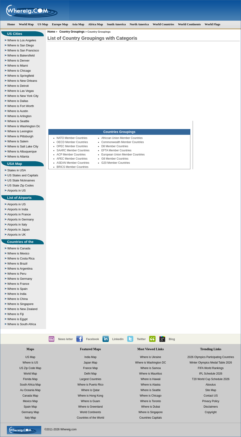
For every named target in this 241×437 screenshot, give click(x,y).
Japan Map (90, 362)
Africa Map (95, 24)
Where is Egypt (17, 319)
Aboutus (211, 384)
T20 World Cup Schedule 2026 (211, 379)
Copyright (210, 412)
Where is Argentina (20, 268)
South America (116, 24)
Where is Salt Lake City (22, 146)
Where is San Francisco (23, 50)
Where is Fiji (15, 314)
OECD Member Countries (72, 142)
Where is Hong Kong (90, 395)
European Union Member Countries (123, 154)
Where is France (18, 283)
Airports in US (16, 190)
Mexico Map (30, 401)
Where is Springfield (20, 75)
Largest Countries (90, 379)
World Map (26, 24)
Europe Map (60, 24)
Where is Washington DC (150, 362)
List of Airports (19, 198)
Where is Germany (19, 278)
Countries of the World (20, 244)
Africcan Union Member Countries (121, 138)
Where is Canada (18, 248)
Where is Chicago (19, 70)
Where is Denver (18, 60)
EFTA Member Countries (116, 150)
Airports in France (19, 214)
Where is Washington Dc (23, 126)
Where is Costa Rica (20, 258)
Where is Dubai (150, 406)
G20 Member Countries (115, 162)
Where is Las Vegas (20, 91)
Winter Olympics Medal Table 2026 (210, 362)
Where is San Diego (20, 45)
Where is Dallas (17, 101)
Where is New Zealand (22, 309)
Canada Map (30, 395)
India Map (90, 357)
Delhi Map (90, 373)
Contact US (211, 395)
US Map (43, 24)
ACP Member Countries (71, 154)
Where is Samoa (150, 368)
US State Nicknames (21, 180)
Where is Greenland (90, 406)
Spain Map (30, 406)
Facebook (92, 339)
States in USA (16, 170)
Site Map (210, 390)
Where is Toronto (150, 401)
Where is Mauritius (150, 373)
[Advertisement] (143, 77)
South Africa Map (30, 384)
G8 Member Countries (114, 158)
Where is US (30, 362)
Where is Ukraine (150, 357)
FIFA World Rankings (211, 368)
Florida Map (30, 379)
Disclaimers (211, 406)
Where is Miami (17, 65)
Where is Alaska (150, 384)
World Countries (163, 24)
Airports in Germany (20, 219)
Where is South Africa (21, 324)
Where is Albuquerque (22, 151)
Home (11, 24)
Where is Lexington (20, 131)
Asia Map (78, 24)
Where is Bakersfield (21, 55)
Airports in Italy (17, 224)
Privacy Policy (210, 401)
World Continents (189, 24)
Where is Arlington (19, 116)
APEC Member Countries (72, 158)
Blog (172, 339)
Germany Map (30, 412)
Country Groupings (72, 31)
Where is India (16, 294)
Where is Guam (90, 401)
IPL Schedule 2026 (210, 373)
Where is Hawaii (151, 379)
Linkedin (117, 339)
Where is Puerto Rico (90, 384)
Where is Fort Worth (20, 106)
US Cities (14, 34)
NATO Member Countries (72, 138)
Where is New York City (22, 96)
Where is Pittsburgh (20, 136)
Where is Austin (17, 111)
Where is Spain (17, 288)
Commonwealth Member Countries (122, 142)
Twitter (141, 339)
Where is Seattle (18, 121)
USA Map (14, 164)
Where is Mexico (18, 253)
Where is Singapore (20, 304)
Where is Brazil (17, 263)
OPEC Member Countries (72, 146)
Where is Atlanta (18, 156)
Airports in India (17, 209)
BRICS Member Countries (72, 167)
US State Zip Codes (20, 185)
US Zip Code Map (30, 368)
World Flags (212, 24)
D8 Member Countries (114, 146)
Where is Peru (16, 273)
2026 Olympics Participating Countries (210, 357)
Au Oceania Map (30, 390)
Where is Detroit (18, 85)
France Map (90, 368)
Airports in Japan (18, 229)
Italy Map (30, 417)
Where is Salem (17, 141)
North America (139, 24)
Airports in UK (16, 234)
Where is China (17, 299)
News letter (65, 339)
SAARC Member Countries (73, 150)
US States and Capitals (22, 175)
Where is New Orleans (22, 80)
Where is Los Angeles (21, 40)
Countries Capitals (150, 417)
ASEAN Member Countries (73, 162)
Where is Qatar (90, 390)
